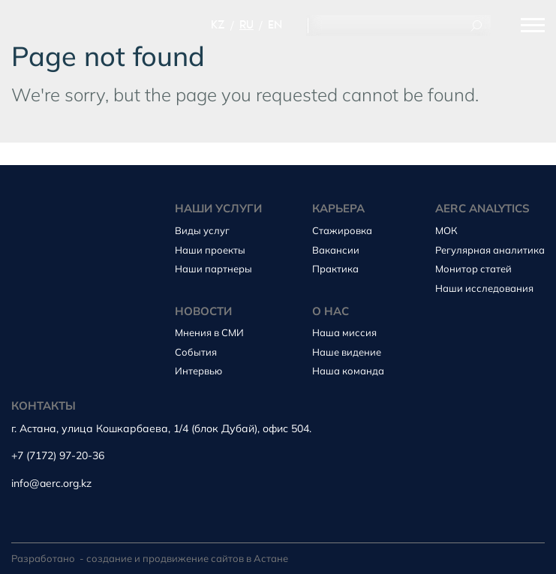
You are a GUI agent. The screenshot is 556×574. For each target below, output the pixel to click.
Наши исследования (484, 288)
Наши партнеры (213, 269)
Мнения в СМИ (209, 332)
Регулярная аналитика (490, 250)
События (196, 352)
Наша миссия (344, 332)
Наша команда (348, 371)
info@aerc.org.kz (51, 483)
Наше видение (346, 352)
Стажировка (342, 230)
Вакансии (335, 250)
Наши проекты (210, 250)
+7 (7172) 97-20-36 (57, 455)
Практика (335, 269)
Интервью (198, 371)
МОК (446, 230)
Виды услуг (202, 230)
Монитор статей (473, 269)
